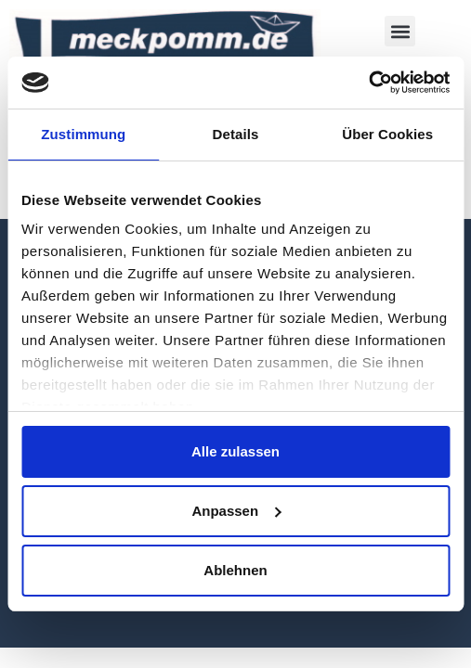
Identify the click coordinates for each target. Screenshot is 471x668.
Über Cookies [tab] (387, 134)
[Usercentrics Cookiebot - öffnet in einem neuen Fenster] (368, 83)
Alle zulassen (235, 451)
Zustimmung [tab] (83, 134)
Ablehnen (235, 570)
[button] (400, 31)
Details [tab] (236, 134)
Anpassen (236, 511)
